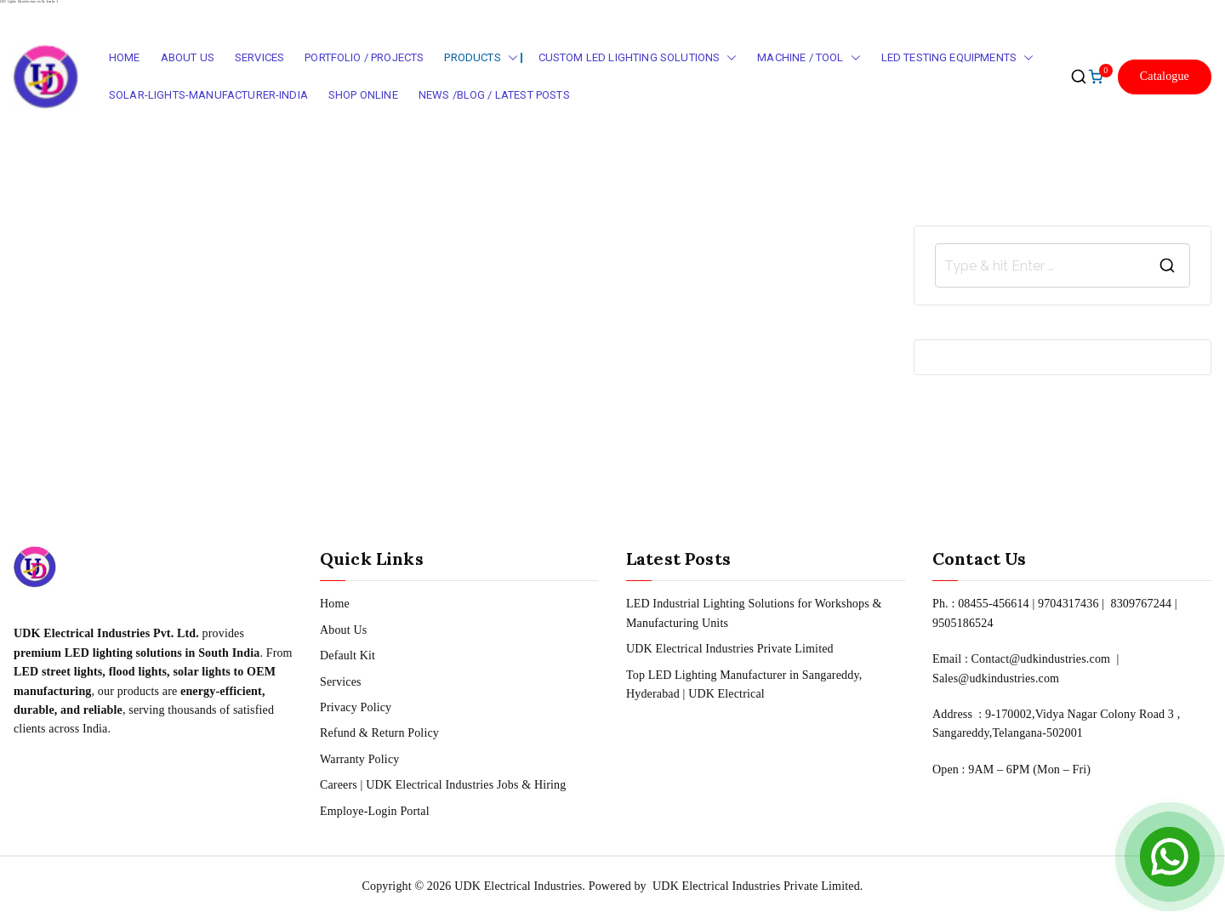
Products (480, 58)
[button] (509, 58)
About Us (187, 57)
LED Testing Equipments (957, 58)
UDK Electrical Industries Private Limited (730, 648)
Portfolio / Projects (364, 57)
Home (124, 57)
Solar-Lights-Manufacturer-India (208, 94)
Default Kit (347, 655)
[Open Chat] (1169, 856)
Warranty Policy (359, 759)
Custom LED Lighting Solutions (638, 58)
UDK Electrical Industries (518, 886)
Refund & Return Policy (379, 733)
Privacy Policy (355, 707)
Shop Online (363, 94)
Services (259, 57)
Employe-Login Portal (375, 811)
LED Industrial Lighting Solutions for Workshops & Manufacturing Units (753, 613)
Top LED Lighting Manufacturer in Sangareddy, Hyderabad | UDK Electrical (744, 684)
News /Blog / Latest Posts (494, 94)
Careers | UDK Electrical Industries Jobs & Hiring (443, 784)
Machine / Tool (808, 58)
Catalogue (1164, 76)
